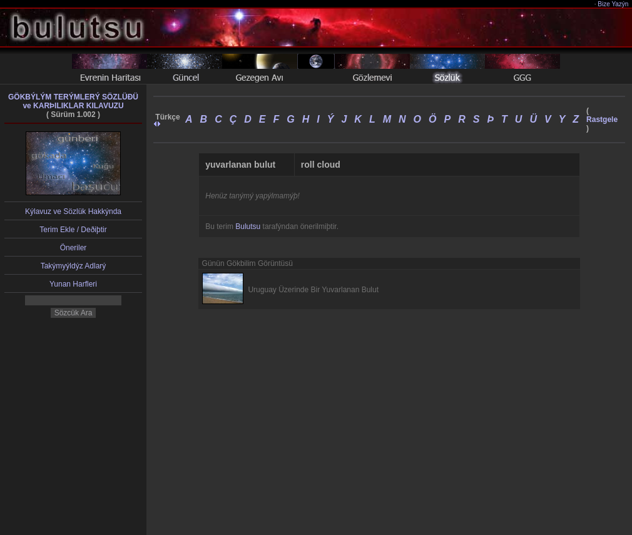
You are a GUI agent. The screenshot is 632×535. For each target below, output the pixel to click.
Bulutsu (247, 226)
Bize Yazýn (613, 4)
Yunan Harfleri (73, 284)
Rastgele (602, 119)
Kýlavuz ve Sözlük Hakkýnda (73, 211)
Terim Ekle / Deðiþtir (72, 229)
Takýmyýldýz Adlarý (73, 266)
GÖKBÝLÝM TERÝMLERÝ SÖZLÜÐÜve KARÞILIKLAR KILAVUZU (73, 101)
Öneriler (73, 247)
